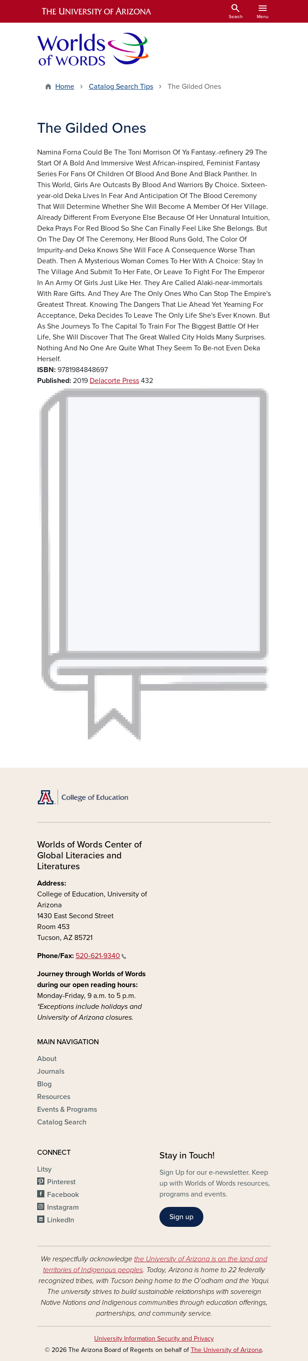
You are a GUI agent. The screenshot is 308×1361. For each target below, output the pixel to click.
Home (64, 86)
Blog (44, 1084)
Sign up (181, 1216)
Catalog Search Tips (121, 86)
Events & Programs (67, 1109)
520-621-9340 (101, 955)
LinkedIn (60, 1220)
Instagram (63, 1207)
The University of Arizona (226, 1350)
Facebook (63, 1194)
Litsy (44, 1169)
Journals (50, 1071)
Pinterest (61, 1182)
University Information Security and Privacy (154, 1338)
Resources (53, 1096)
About (47, 1058)
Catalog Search (62, 1122)
